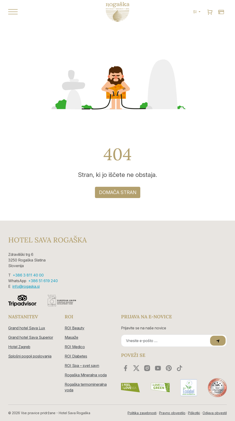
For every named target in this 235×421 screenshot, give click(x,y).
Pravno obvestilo (172, 413)
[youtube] (157, 368)
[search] (209, 12)
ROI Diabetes (76, 356)
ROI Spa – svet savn (82, 365)
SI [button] (195, 11)
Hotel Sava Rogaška (47, 240)
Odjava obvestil (215, 413)
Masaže (71, 337)
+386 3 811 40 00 (28, 275)
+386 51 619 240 (43, 280)
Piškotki (194, 413)
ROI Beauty (74, 328)
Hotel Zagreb (19, 346)
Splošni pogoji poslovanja (29, 356)
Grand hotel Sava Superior (30, 337)
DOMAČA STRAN (117, 192)
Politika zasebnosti (142, 413)
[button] (42, 11)
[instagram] (147, 368)
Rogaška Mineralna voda (86, 375)
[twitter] (136, 368)
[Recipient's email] (166, 341)
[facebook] (125, 368)
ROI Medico (75, 346)
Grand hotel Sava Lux (26, 328)
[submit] (218, 341)
